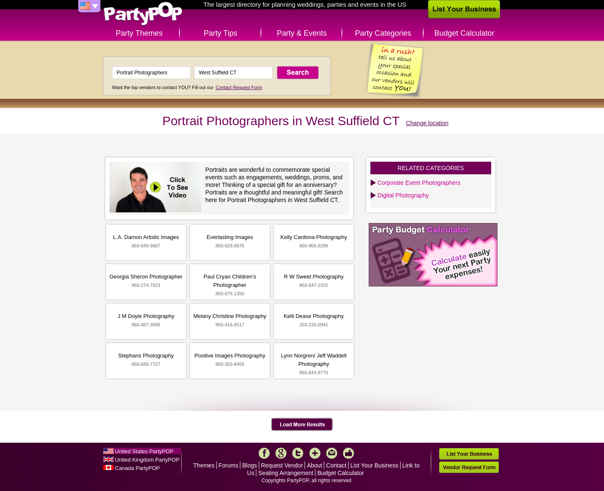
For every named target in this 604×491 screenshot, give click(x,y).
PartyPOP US (143, 14)
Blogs (249, 465)
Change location (427, 123)
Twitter (297, 453)
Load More (302, 424)
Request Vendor (282, 465)
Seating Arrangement (286, 473)
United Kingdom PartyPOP (147, 460)
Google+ (281, 453)
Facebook (264, 453)
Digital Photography (403, 195)
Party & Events (302, 33)
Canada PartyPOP (137, 468)
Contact (336, 465)
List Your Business (374, 465)
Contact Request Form (239, 87)
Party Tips (220, 33)
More (315, 453)
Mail (331, 453)
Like (348, 453)
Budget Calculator (465, 33)
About (315, 465)
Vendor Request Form (469, 467)
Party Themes (139, 33)
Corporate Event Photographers (419, 182)
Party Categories (383, 33)
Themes (204, 465)
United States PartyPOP (144, 451)
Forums (228, 465)
